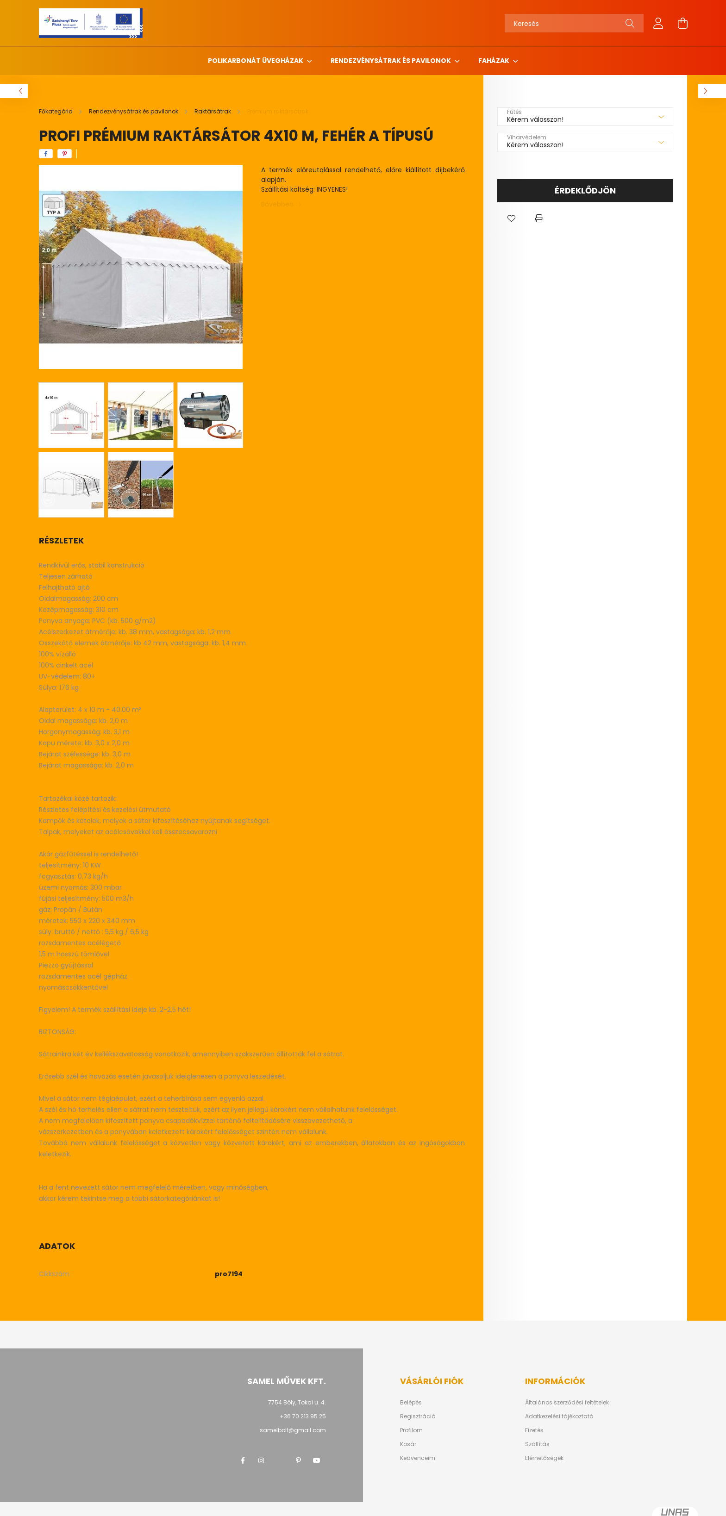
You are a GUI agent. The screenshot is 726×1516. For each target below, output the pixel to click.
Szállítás (537, 1444)
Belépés (411, 1402)
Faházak (494, 60)
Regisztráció (417, 1416)
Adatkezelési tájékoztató (559, 1416)
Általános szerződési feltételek (567, 1402)
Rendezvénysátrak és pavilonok (391, 60)
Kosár (408, 1444)
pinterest (298, 1460)
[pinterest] (64, 153)
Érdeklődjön (585, 190)
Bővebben (277, 204)
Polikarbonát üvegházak (256, 60)
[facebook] (46, 153)
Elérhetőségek (544, 1458)
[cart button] (682, 23)
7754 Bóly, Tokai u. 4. (297, 1402)
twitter (279, 1460)
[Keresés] (574, 23)
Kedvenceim (417, 1458)
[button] (511, 218)
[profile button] (658, 23)
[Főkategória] (56, 111)
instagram (261, 1460)
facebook (242, 1460)
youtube (316, 1460)
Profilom (411, 1430)
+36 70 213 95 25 (303, 1416)
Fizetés (534, 1430)
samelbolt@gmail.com (293, 1430)
